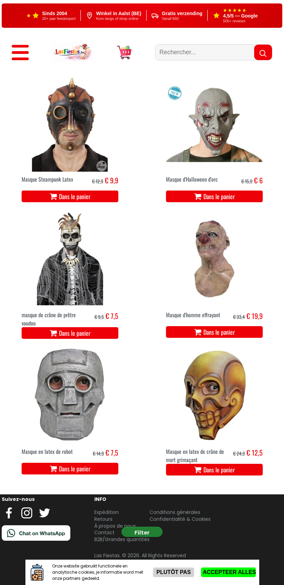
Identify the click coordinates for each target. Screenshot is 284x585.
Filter (142, 533)
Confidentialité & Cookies (180, 519)
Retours (103, 519)
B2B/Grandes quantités (122, 539)
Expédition (106, 512)
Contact (104, 532)
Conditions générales (175, 512)
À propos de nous (115, 526)
